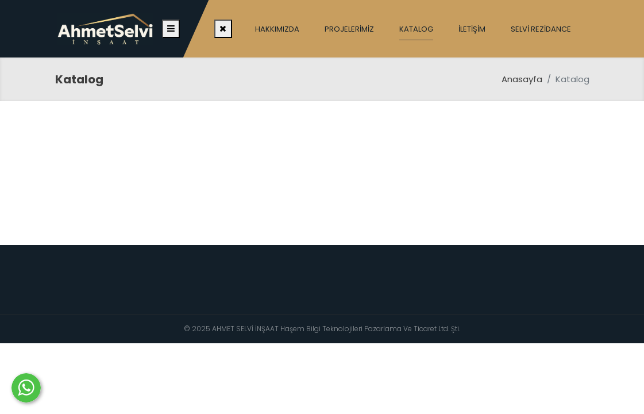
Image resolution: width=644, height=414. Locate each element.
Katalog (416, 29)
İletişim (471, 29)
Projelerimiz (349, 29)
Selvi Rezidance (541, 29)
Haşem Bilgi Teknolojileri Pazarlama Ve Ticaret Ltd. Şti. (370, 329)
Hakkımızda (277, 29)
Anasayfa (522, 79)
